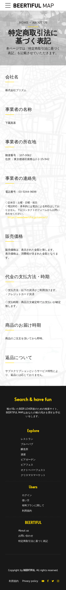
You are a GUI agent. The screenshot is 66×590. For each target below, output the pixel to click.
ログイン (27, 495)
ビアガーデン (28, 459)
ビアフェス (27, 464)
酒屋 (23, 454)
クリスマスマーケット (33, 475)
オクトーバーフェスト (33, 470)
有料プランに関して (33, 505)
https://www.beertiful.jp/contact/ (28, 217)
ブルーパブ (27, 444)
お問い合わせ (25, 535)
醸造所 (24, 449)
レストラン (27, 439)
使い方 (25, 500)
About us (39, 22)
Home (23, 22)
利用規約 (27, 510)
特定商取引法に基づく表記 (33, 541)
